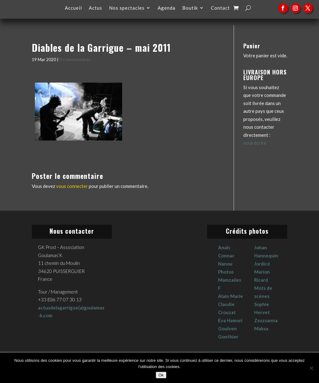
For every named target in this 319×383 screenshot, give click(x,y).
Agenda (166, 8)
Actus (95, 8)
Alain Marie (230, 296)
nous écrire (254, 143)
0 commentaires (75, 59)
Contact (220, 8)
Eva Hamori (230, 320)
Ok (161, 375)
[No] (311, 368)
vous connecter (72, 186)
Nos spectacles (127, 8)
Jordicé (262, 263)
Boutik (190, 8)
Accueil (73, 8)
